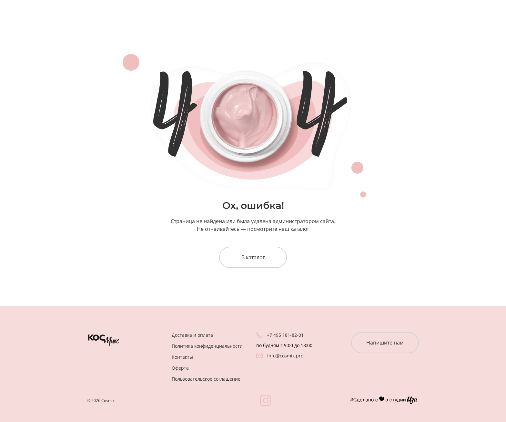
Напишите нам (385, 342)
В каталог (253, 257)
